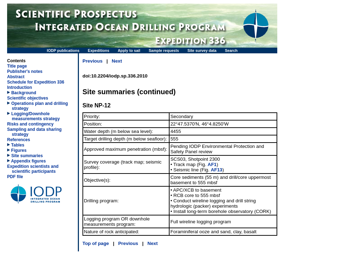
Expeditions (98, 50)
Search (231, 50)
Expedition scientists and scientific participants (33, 169)
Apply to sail (129, 50)
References (18, 139)
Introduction (19, 87)
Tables (15, 145)
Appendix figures (26, 161)
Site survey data (201, 50)
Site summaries (27, 155)
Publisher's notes (25, 71)
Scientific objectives (27, 98)
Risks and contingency (30, 124)
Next (117, 61)
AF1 (212, 164)
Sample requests (164, 50)
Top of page (95, 243)
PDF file (15, 176)
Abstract (16, 76)
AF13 (217, 169)
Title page (17, 66)
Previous (92, 61)
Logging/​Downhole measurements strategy (35, 116)
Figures (17, 150)
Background (23, 92)
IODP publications (63, 50)
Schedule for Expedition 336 (35, 82)
